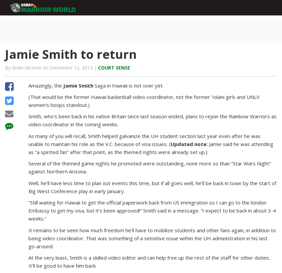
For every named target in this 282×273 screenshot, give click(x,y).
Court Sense (114, 67)
